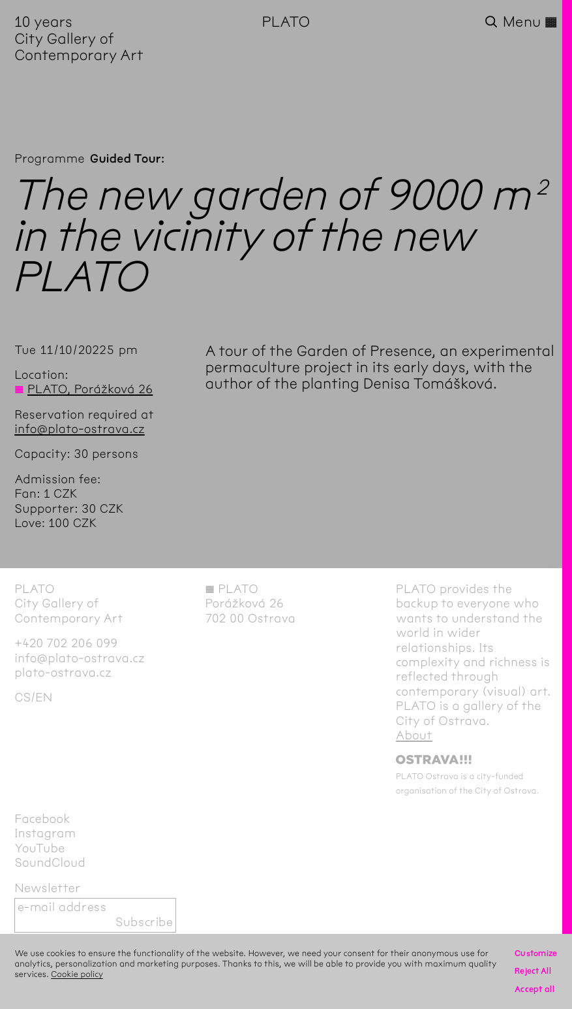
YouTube (39, 848)
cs (22, 698)
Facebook (42, 819)
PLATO (286, 22)
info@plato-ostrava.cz (79, 429)
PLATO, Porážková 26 (90, 389)
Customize (536, 953)
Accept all (534, 989)
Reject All (533, 971)
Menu (530, 22)
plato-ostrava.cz (63, 673)
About (414, 735)
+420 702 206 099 (65, 643)
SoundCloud (49, 863)
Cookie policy (77, 974)
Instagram (45, 833)
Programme (49, 159)
